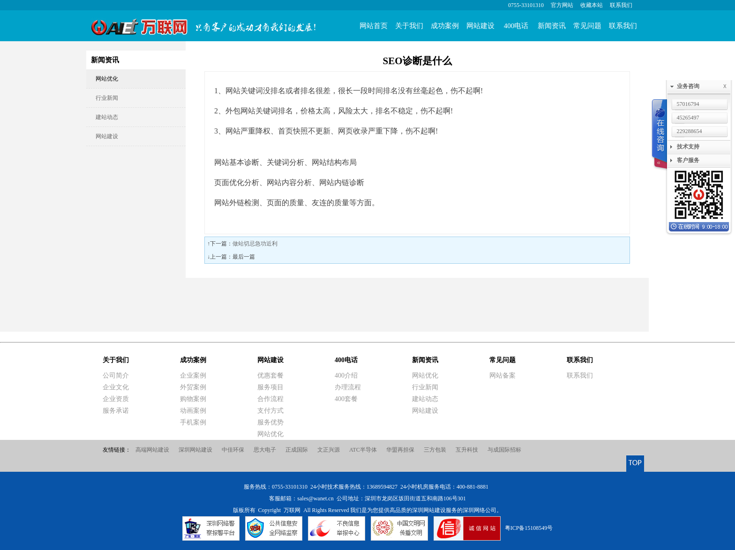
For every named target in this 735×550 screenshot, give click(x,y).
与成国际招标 (504, 449)
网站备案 (502, 375)
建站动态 (107, 117)
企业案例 (193, 375)
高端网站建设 (152, 449)
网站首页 (374, 26)
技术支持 (688, 146)
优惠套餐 (270, 375)
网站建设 (480, 26)
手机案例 (193, 422)
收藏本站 (591, 5)
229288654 (689, 131)
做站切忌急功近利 (255, 243)
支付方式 (270, 410)
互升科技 (467, 449)
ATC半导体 (363, 449)
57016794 (688, 104)
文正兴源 (328, 449)
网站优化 (107, 78)
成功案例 (445, 26)
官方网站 (562, 5)
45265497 (688, 117)
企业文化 (116, 387)
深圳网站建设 (195, 449)
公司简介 (116, 375)
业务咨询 (703, 86)
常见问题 (587, 26)
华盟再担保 (400, 449)
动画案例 (193, 410)
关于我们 (409, 26)
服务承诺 (116, 410)
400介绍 (346, 375)
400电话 (516, 26)
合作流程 (270, 398)
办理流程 (348, 387)
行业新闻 (107, 98)
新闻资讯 (552, 26)
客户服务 (688, 160)
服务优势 (270, 422)
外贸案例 (193, 387)
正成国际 (296, 449)
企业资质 (116, 398)
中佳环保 (233, 449)
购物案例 (193, 398)
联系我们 (621, 5)
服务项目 (270, 387)
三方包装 (435, 449)
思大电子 (265, 449)
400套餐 (346, 398)
